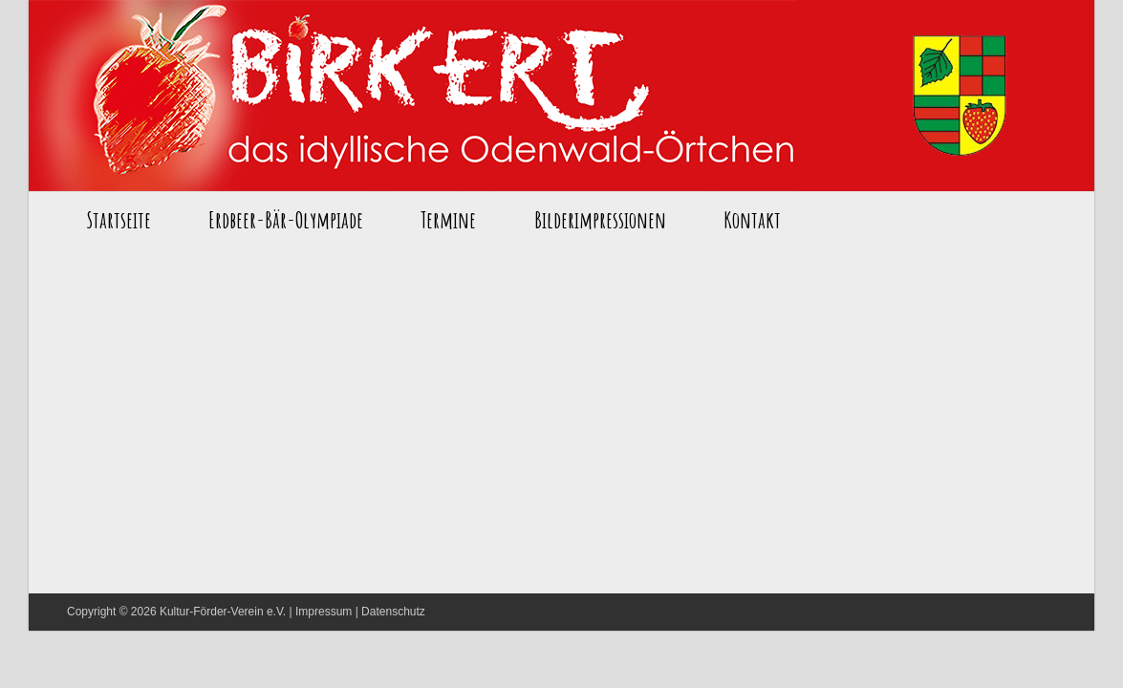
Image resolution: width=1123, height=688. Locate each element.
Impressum (323, 611)
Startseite (412, 95)
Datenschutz (393, 611)
